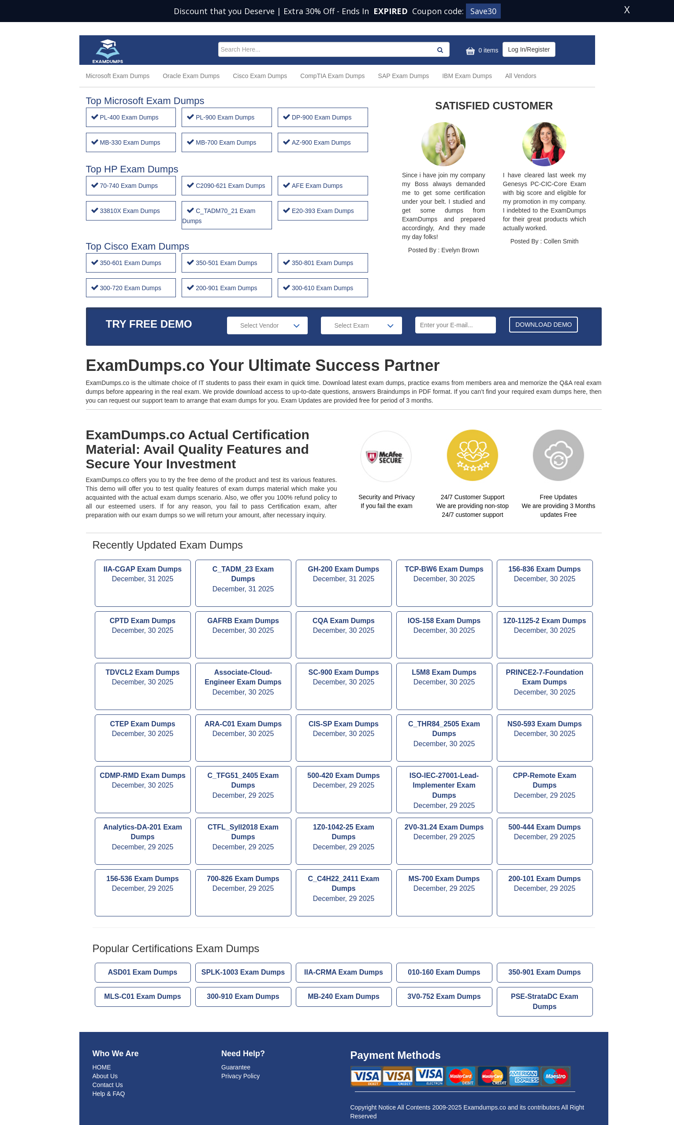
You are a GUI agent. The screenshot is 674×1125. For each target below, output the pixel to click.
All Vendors (520, 75)
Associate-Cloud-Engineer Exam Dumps (243, 683)
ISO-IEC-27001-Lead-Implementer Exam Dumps (444, 791)
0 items (481, 50)
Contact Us (108, 1084)
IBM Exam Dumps (467, 75)
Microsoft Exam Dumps (118, 75)
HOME (102, 1067)
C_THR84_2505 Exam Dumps (444, 735)
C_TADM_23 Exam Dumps (243, 580)
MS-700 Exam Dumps (444, 884)
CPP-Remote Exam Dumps (545, 786)
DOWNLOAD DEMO (543, 324)
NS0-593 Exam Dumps (545, 730)
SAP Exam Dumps (403, 75)
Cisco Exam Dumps (260, 75)
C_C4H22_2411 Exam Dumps (344, 889)
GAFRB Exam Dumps (243, 626)
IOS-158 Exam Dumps (444, 626)
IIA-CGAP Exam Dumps (143, 575)
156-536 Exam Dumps (143, 884)
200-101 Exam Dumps (545, 884)
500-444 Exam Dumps (545, 833)
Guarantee (235, 1067)
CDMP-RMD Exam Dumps (143, 781)
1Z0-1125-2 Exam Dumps (545, 626)
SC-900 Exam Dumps (344, 678)
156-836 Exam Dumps (545, 575)
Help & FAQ (109, 1093)
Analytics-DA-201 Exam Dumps (143, 838)
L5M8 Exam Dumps (444, 678)
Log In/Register (529, 49)
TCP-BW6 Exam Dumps (444, 575)
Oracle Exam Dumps (191, 75)
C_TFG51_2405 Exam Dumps (243, 786)
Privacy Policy (240, 1076)
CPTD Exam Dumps (143, 626)
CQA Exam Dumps (344, 626)
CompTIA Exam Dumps (332, 75)
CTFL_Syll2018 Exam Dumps (243, 838)
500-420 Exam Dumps (344, 781)
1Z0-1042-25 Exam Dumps (344, 838)
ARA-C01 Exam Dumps (243, 730)
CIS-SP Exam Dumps (344, 730)
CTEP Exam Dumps (143, 730)
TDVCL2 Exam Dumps (143, 678)
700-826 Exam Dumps (243, 884)
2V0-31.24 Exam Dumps (444, 833)
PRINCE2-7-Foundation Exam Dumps (545, 683)
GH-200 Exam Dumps (344, 575)
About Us (105, 1076)
